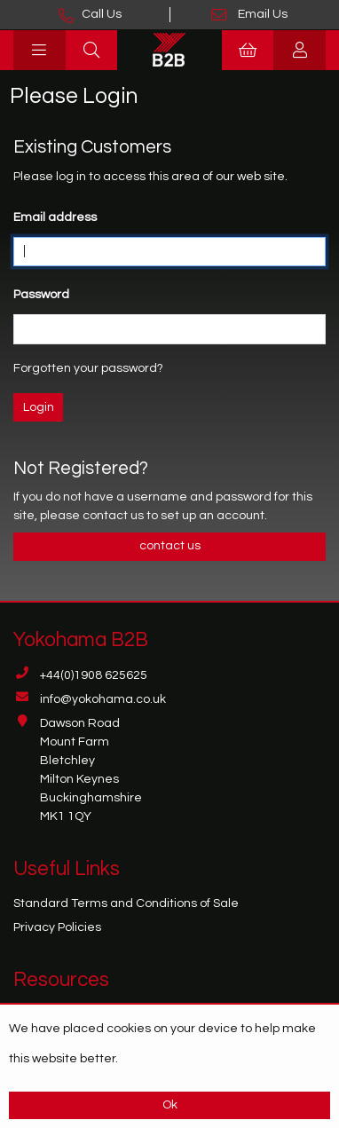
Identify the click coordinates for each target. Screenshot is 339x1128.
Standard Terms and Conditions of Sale (126, 903)
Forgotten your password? (88, 368)
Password (41, 294)
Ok (169, 1105)
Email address (55, 217)
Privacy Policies (57, 927)
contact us (114, 515)
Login (38, 407)
